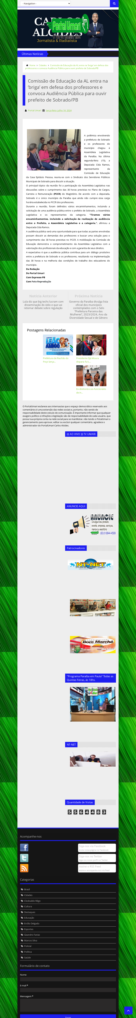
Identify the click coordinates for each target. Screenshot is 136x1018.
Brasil (25, 872)
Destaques (28, 895)
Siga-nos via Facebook (94, 829)
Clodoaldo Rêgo (31, 883)
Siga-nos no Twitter (92, 839)
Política (26, 934)
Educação (28, 900)
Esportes (27, 912)
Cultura (26, 889)
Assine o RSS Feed (92, 849)
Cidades (41, 65)
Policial (26, 929)
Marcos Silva (29, 923)
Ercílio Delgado (30, 906)
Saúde (26, 940)
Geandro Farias (30, 917)
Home (31, 65)
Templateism (69, 1014)
